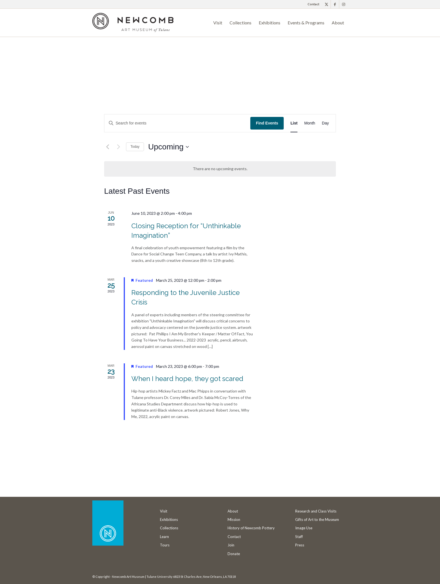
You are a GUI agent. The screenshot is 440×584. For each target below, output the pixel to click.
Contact (313, 4)
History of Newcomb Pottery (251, 528)
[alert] (220, 169)
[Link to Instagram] (343, 4)
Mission (234, 519)
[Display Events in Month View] (309, 123)
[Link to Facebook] (335, 4)
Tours (164, 545)
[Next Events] (118, 147)
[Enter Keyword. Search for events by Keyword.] (177, 123)
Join (231, 545)
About (233, 511)
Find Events (267, 123)
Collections (169, 528)
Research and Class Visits (315, 511)
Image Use (303, 528)
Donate (234, 553)
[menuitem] (312, 4)
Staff (299, 536)
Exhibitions (169, 519)
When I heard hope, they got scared (190, 379)
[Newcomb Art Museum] (132, 25)
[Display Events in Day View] (325, 123)
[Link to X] (326, 4)
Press (299, 545)
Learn (164, 536)
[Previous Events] (107, 147)
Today (134, 147)
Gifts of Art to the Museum (317, 519)
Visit (163, 511)
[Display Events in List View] (293, 123)
